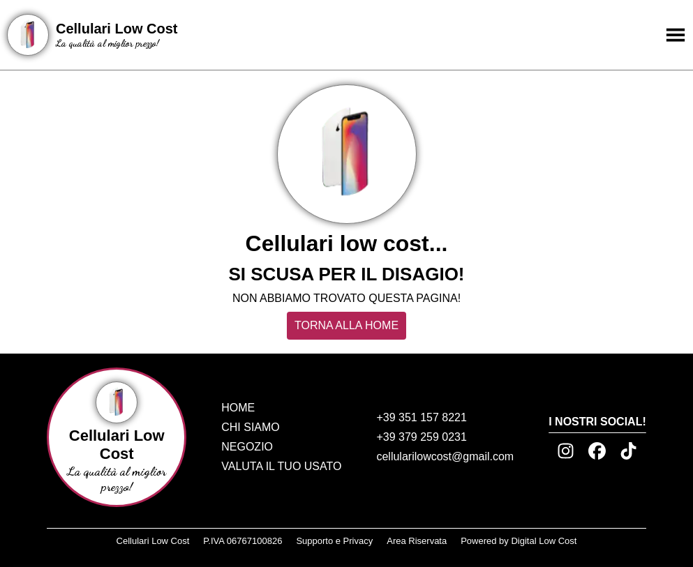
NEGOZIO (247, 447)
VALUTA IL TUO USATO (281, 466)
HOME (238, 408)
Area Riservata (417, 541)
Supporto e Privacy (334, 541)
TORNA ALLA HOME (346, 325)
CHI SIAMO (250, 427)
